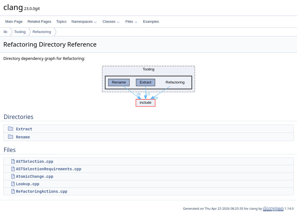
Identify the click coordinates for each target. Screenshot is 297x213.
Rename (23, 137)
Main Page (14, 21)
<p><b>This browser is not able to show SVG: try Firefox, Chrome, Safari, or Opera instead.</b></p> (148, 85)
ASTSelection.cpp (34, 161)
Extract (24, 128)
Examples (151, 21)
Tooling (20, 32)
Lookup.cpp (27, 183)
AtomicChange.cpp (34, 176)
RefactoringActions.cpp (41, 191)
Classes (111, 21)
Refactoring (42, 32)
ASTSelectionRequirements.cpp (48, 168)
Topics (61, 21)
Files (131, 21)
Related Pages (39, 21)
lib (5, 32)
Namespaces (84, 21)
